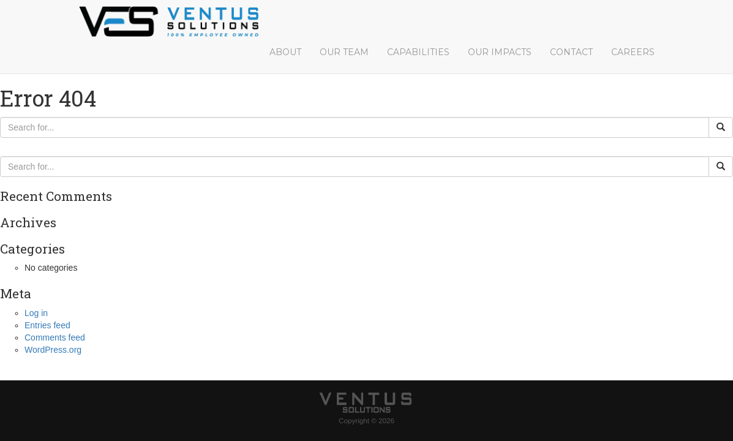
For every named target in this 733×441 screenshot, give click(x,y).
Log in (36, 313)
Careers (633, 52)
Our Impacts (500, 52)
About (285, 52)
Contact (571, 52)
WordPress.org (52, 350)
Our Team (344, 52)
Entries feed (47, 325)
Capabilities (418, 52)
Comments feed (54, 337)
